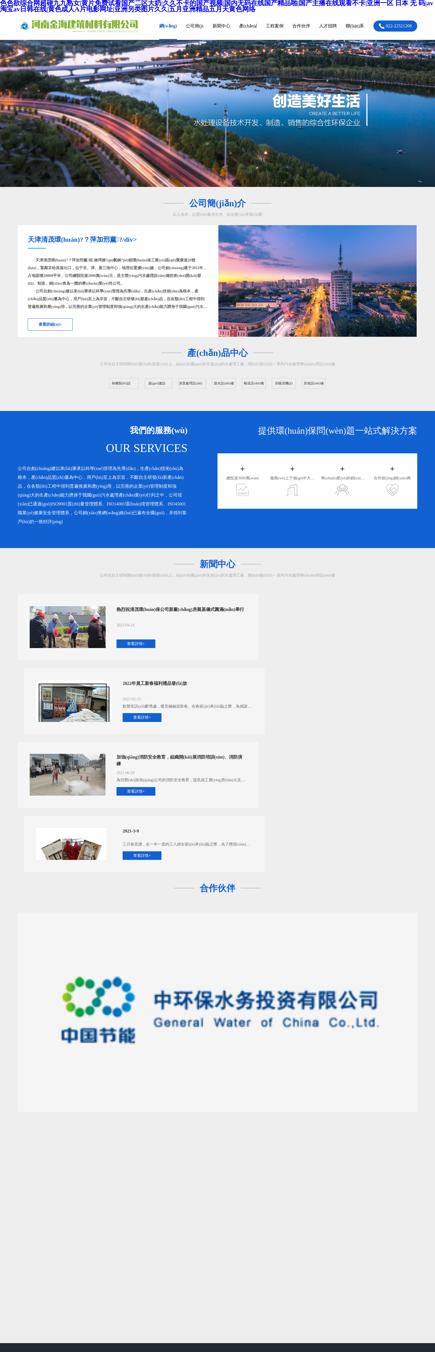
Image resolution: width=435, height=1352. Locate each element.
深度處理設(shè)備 (134, 1238)
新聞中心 (214, 1227)
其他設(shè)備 (130, 1258)
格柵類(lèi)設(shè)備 (136, 1227)
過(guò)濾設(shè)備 (171, 1227)
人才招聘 (273, 1227)
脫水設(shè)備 (166, 1238)
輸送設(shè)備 (130, 1248)
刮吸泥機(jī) (164, 1248)
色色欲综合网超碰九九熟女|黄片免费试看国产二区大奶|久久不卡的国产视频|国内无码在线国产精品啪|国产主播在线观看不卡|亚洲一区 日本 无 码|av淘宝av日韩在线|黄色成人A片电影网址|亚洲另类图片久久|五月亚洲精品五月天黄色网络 (171, 1306)
